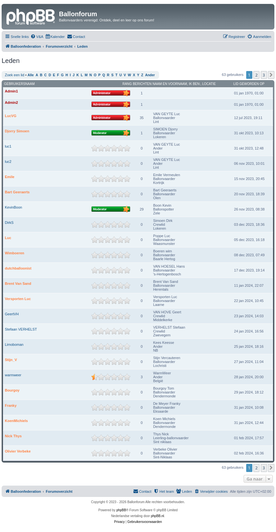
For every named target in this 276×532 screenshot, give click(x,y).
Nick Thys (13, 436)
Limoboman (14, 344)
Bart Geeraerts (17, 192)
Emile (9, 177)
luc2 (8, 161)
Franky (11, 405)
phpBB (121, 510)
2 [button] (256, 75)
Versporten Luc (18, 299)
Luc (8, 238)
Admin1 (11, 91)
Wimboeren (14, 253)
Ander (150, 75)
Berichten (142, 84)
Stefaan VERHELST (21, 329)
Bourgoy (12, 390)
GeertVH (12, 314)
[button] (271, 75)
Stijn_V (11, 360)
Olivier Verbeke (18, 451)
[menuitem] (36, 37)
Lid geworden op (249, 84)
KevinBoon (13, 207)
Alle (31, 75)
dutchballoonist (18, 268)
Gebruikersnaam (19, 84)
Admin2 (11, 102)
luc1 (8, 146)
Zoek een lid (14, 75)
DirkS (9, 222)
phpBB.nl (157, 516)
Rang (127, 84)
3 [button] (264, 75)
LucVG (10, 116)
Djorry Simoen (17, 131)
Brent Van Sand (18, 283)
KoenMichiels (16, 421)
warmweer (13, 375)
